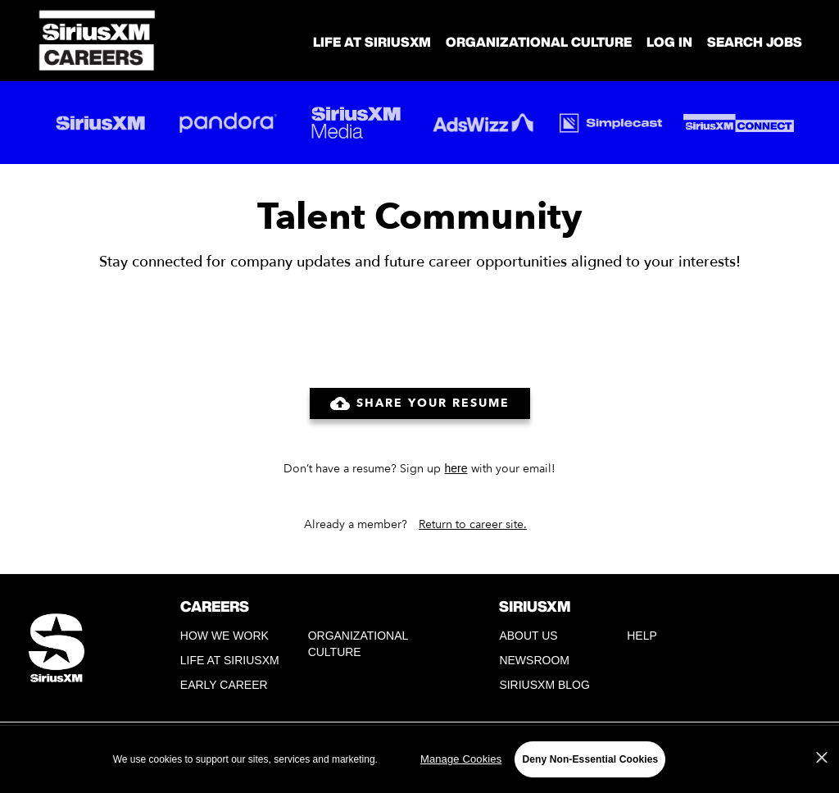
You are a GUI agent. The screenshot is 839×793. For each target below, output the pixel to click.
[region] (419, 759)
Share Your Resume (420, 403)
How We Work (224, 635)
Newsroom (534, 660)
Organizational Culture (539, 42)
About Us (528, 635)
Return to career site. (473, 524)
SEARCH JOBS (754, 42)
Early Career (224, 684)
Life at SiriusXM (229, 660)
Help (642, 635)
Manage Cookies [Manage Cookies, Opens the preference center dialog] (460, 759)
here (455, 468)
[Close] (821, 757)
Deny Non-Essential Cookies (590, 759)
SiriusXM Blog (544, 684)
